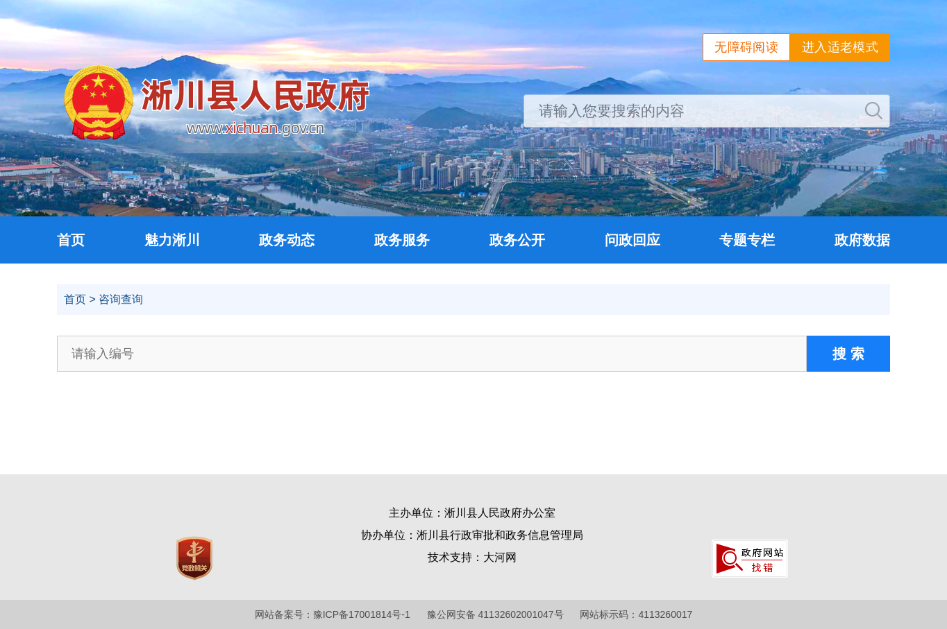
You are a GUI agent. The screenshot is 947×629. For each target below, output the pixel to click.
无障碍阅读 (746, 47)
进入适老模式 (840, 47)
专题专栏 (747, 240)
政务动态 (287, 240)
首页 (71, 240)
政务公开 (517, 240)
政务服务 (402, 240)
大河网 (500, 557)
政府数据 (862, 240)
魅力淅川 (172, 240)
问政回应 (632, 240)
